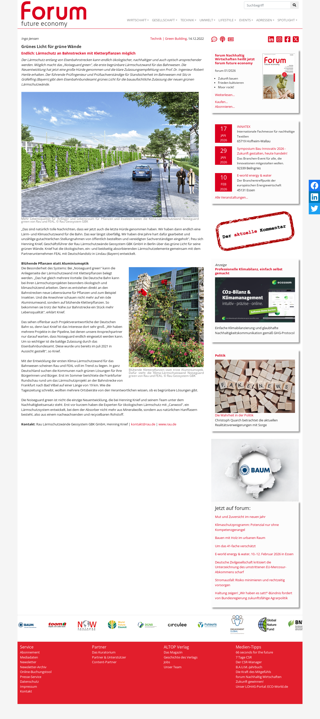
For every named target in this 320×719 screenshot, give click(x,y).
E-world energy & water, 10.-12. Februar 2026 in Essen (254, 554)
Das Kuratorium (104, 652)
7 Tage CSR (244, 657)
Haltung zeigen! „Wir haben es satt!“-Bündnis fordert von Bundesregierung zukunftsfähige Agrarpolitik (253, 595)
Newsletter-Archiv (33, 667)
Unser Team (173, 667)
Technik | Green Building (168, 38)
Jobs (167, 662)
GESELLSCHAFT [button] (163, 20)
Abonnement (30, 652)
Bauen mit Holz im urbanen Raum (240, 537)
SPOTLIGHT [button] (286, 20)
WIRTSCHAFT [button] (136, 20)
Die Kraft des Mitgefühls (253, 671)
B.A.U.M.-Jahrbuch (249, 667)
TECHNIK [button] (187, 20)
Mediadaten (29, 657)
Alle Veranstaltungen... (231, 197)
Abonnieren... (225, 106)
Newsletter (28, 662)
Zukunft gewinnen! (250, 681)
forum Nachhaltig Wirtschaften (259, 676)
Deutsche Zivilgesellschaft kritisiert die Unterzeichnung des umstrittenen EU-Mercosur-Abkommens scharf (250, 567)
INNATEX (243, 126)
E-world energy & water (254, 175)
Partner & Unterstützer (109, 657)
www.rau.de (167, 424)
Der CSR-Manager (249, 662)
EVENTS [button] (245, 20)
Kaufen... (221, 102)
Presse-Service (30, 676)
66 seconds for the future (254, 652)
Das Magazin (173, 652)
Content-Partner (104, 662)
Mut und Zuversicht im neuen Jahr (240, 516)
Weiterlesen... (225, 95)
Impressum (28, 686)
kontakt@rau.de (143, 424)
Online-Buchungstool (36, 671)
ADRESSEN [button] (264, 20)
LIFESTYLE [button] (226, 20)
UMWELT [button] (206, 20)
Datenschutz (29, 681)
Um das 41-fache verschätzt (235, 546)
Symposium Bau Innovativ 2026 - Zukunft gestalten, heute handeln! (262, 151)
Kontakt (26, 691)
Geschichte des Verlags (181, 657)
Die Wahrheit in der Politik (234, 415)
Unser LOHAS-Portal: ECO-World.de (262, 686)
